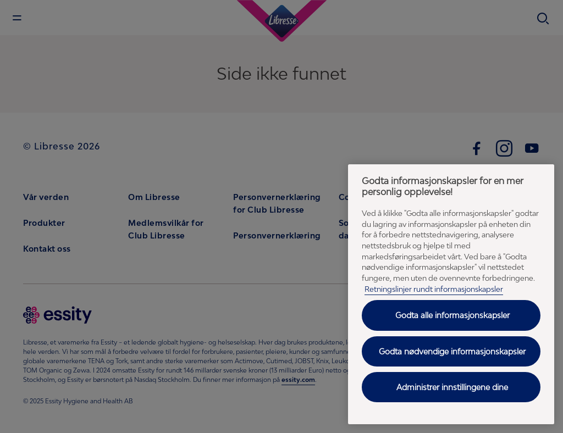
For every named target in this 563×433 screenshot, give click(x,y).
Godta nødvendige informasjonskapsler (452, 351)
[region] (451, 294)
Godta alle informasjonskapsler (452, 315)
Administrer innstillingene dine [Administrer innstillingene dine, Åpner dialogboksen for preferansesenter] (452, 387)
